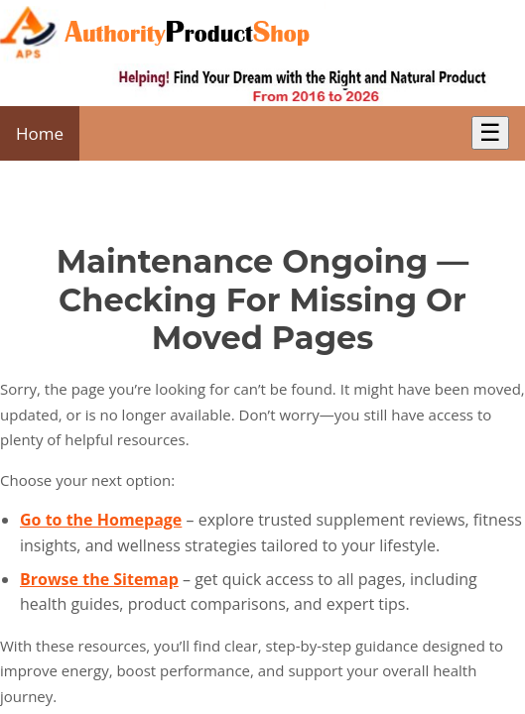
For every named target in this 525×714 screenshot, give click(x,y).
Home (40, 133)
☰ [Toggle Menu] (490, 132)
